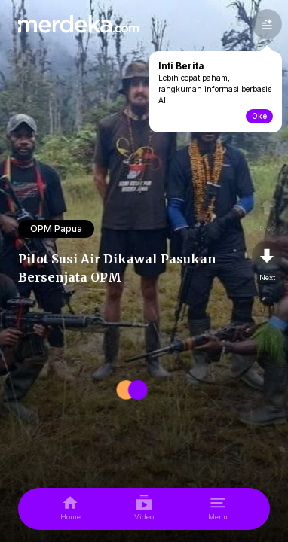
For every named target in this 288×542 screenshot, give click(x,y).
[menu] (218, 508)
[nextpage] (267, 262)
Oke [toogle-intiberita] (259, 115)
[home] (70, 508)
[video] (144, 508)
